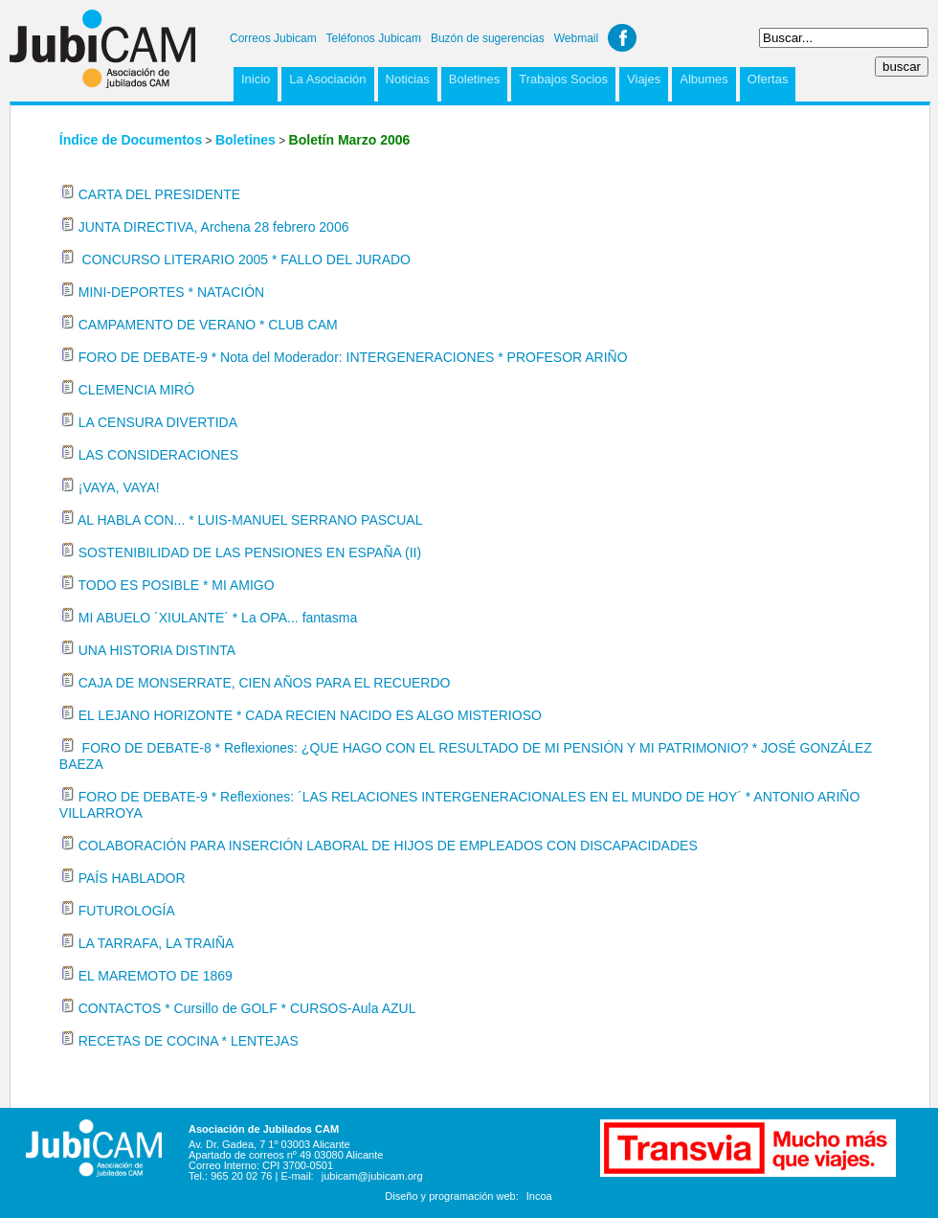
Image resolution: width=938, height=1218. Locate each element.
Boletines (474, 79)
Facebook (622, 38)
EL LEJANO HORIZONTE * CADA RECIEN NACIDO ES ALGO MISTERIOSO (310, 715)
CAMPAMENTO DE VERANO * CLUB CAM (208, 324)
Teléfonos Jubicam (373, 38)
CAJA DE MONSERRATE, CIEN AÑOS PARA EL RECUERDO (264, 682)
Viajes (643, 79)
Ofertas (768, 79)
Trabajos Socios (563, 79)
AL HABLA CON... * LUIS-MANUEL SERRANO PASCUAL (250, 520)
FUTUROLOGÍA (126, 910)
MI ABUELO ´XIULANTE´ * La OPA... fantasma (218, 617)
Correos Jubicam (273, 38)
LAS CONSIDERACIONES (158, 454)
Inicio (255, 79)
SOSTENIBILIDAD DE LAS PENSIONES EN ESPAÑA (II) (249, 552)
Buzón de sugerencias (488, 38)
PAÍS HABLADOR (132, 878)
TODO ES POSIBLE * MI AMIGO (176, 585)
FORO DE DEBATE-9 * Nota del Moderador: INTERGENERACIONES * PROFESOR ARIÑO (353, 357)
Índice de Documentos (130, 139)
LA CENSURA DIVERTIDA (157, 422)
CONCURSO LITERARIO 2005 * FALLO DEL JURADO (244, 259)
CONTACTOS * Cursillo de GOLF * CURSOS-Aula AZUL (247, 1008)
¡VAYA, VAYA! (119, 487)
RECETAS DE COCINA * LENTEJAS (188, 1041)
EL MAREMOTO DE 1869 (155, 975)
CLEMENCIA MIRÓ (136, 389)
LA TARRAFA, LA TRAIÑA (156, 943)
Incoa (539, 1196)
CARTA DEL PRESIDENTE (159, 194)
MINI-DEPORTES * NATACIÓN (171, 292)
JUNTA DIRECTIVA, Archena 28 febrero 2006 (213, 227)
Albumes (704, 79)
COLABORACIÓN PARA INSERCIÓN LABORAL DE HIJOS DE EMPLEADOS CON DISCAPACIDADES (388, 845)
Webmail (576, 38)
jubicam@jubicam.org (372, 1176)
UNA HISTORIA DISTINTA (156, 650)
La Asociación (327, 79)
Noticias (408, 79)
